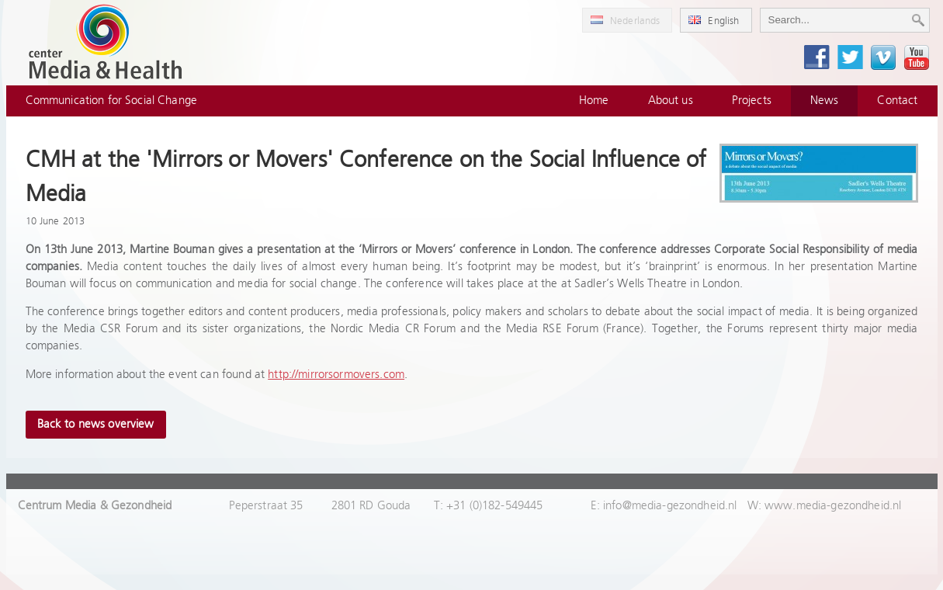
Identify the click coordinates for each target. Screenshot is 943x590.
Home (594, 100)
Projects (751, 100)
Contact (897, 100)
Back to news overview (95, 424)
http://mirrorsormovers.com (336, 374)
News (824, 100)
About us (670, 100)
